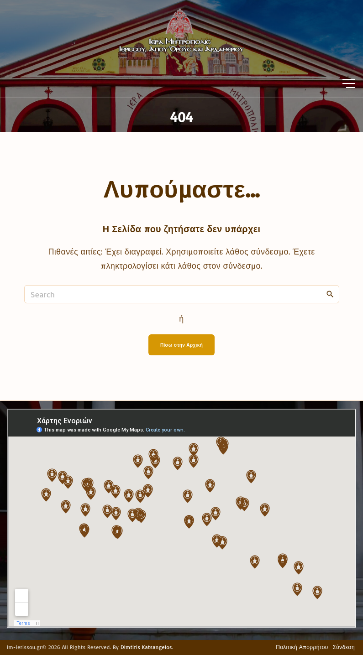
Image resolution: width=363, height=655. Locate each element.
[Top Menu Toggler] (349, 83)
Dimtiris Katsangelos (146, 647)
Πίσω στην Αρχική (181, 345)
